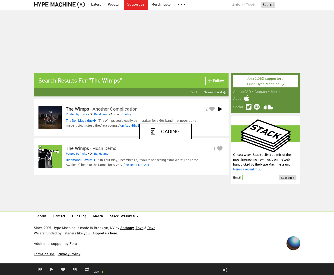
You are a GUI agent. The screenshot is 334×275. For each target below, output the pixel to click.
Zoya (139, 227)
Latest (96, 4)
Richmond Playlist (79, 160)
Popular (114, 4)
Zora (73, 243)
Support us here (104, 233)
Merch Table (161, 4)
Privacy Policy (69, 254)
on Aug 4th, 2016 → (134, 125)
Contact (260, 92)
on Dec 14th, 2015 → (140, 165)
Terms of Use (44, 254)
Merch (276, 92)
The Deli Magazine (79, 120)
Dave (151, 227)
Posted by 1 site (76, 114)
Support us (135, 4)
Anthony (127, 227)
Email (237, 177)
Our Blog (79, 216)
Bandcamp (101, 114)
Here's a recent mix (246, 169)
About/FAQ (242, 92)
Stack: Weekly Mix (124, 216)
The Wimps (77, 109)
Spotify (126, 114)
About (41, 216)
